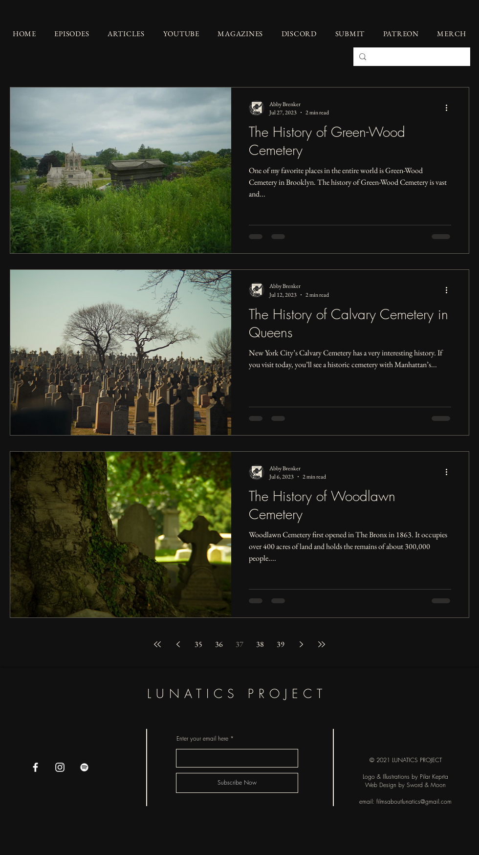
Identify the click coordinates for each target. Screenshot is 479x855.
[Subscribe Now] (237, 783)
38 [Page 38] (260, 644)
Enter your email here (202, 739)
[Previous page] (178, 644)
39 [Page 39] (280, 644)
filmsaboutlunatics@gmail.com (414, 801)
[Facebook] (35, 767)
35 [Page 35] (198, 644)
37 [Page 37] (239, 644)
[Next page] (301, 644)
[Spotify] (84, 767)
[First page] (157, 644)
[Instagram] (60, 767)
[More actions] (450, 108)
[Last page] (321, 644)
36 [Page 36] (219, 644)
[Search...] (411, 56)
